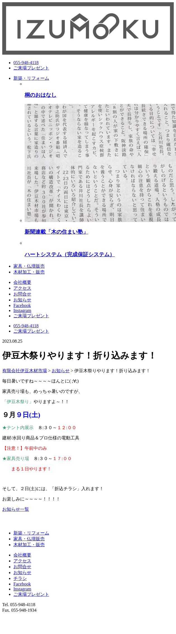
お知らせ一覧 (15, 509)
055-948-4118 (26, 62)
